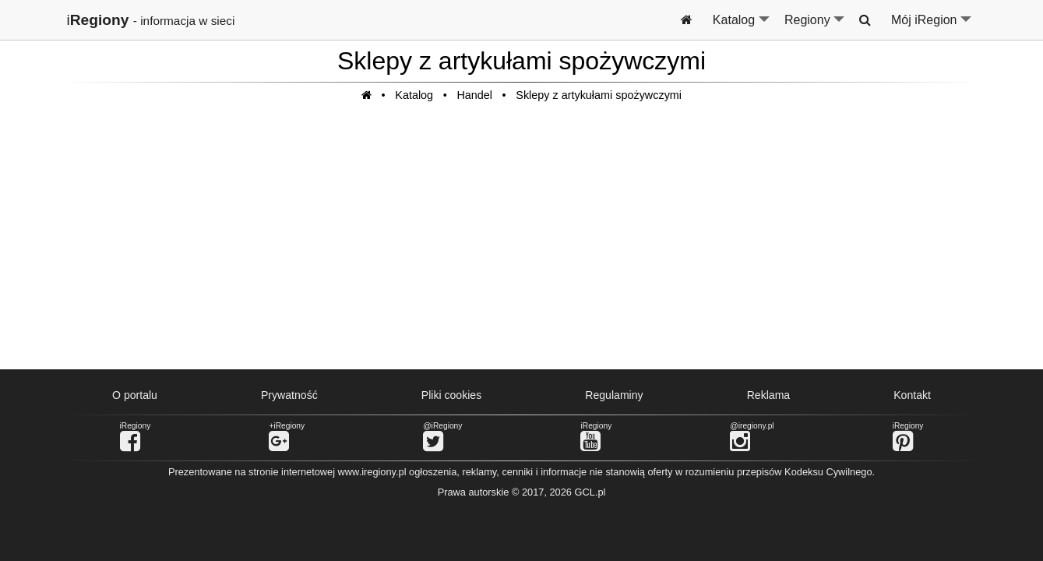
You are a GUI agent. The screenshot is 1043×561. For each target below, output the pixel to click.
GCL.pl (590, 492)
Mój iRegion (932, 26)
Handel (474, 95)
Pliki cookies (451, 395)
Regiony (815, 26)
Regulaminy (614, 395)
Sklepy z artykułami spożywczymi (599, 95)
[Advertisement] (522, 244)
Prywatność (289, 395)
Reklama (769, 395)
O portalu (134, 395)
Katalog (742, 26)
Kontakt (912, 395)
